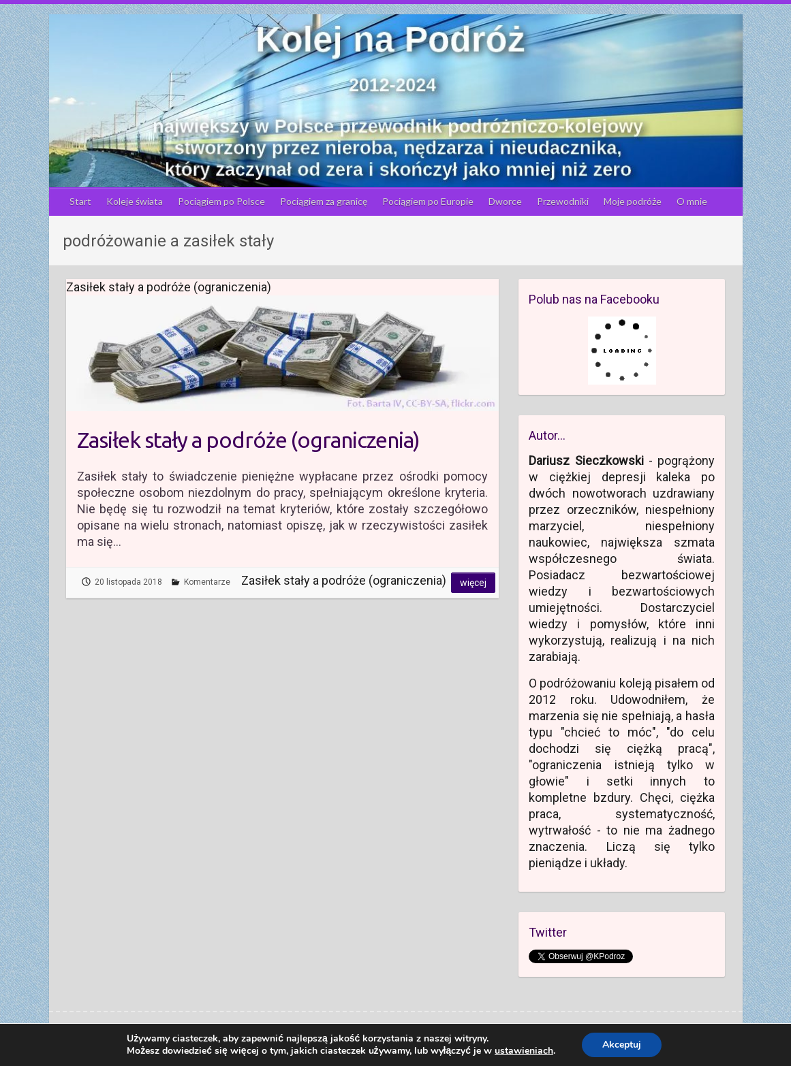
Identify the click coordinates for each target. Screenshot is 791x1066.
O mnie (692, 201)
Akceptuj (621, 1044)
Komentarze (207, 582)
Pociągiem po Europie (428, 201)
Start (80, 201)
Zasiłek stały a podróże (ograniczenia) (248, 439)
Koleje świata (134, 201)
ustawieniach (524, 1051)
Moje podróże (633, 201)
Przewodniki (563, 201)
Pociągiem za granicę (323, 201)
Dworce (505, 201)
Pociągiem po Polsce (221, 201)
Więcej (473, 582)
